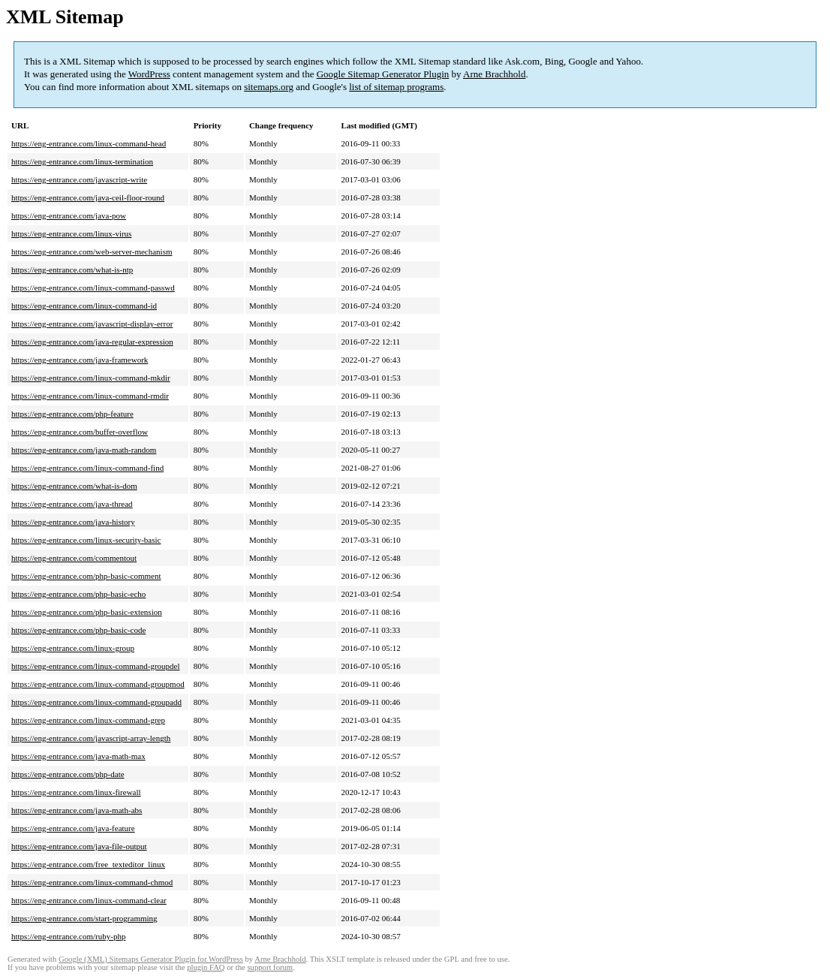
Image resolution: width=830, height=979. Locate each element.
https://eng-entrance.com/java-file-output (79, 846)
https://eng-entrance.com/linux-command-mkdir (90, 377)
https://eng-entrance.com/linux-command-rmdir (90, 395)
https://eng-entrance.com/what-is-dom (74, 485)
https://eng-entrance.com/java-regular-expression (92, 341)
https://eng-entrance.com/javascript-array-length (90, 738)
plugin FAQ (205, 967)
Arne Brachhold (494, 74)
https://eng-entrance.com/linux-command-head (88, 143)
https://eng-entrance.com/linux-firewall (76, 792)
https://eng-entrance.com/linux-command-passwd (93, 287)
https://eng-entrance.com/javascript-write (79, 179)
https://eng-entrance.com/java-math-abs (76, 810)
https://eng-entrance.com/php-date (68, 774)
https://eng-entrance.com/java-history (73, 521)
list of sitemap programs (396, 86)
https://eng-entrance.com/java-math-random (83, 449)
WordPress (149, 74)
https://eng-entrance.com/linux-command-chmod (92, 882)
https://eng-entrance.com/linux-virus (71, 233)
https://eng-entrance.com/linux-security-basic (86, 539)
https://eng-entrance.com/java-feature (73, 828)
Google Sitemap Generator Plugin (383, 74)
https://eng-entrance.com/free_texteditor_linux (88, 864)
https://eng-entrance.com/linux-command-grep (88, 719)
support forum (270, 967)
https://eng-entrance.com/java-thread (72, 503)
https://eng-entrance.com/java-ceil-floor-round (87, 197)
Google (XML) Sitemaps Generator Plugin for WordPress (151, 959)
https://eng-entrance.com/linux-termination (82, 161)
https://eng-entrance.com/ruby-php (68, 936)
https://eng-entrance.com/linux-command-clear (89, 900)
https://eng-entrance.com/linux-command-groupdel (95, 665)
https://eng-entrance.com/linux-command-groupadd (96, 701)
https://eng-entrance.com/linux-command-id (84, 305)
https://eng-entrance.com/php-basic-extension (86, 611)
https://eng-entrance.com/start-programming (84, 918)
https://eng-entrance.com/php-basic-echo (78, 593)
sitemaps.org (268, 86)
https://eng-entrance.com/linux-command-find (87, 467)
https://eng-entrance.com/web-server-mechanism (92, 251)
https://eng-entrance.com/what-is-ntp (72, 269)
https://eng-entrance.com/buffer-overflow (79, 431)
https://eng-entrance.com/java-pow (68, 215)
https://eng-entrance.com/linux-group (72, 647)
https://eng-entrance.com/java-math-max (78, 756)
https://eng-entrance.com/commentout (74, 557)
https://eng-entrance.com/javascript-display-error (92, 323)
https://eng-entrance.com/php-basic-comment (86, 575)
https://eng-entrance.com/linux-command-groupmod (98, 683)
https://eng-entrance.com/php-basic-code (78, 629)
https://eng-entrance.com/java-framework (79, 359)
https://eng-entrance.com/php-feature (72, 413)
